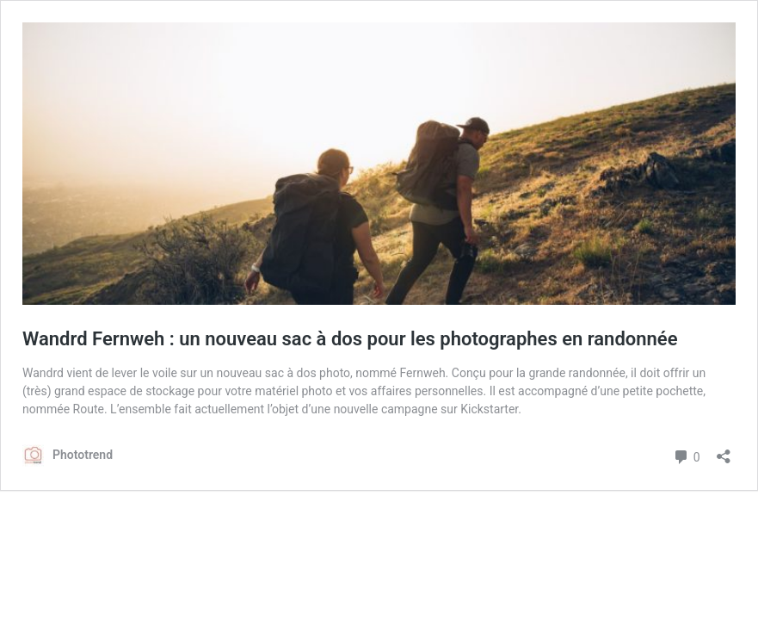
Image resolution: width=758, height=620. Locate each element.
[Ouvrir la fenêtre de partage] (724, 450)
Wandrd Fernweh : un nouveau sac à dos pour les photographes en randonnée (350, 339)
